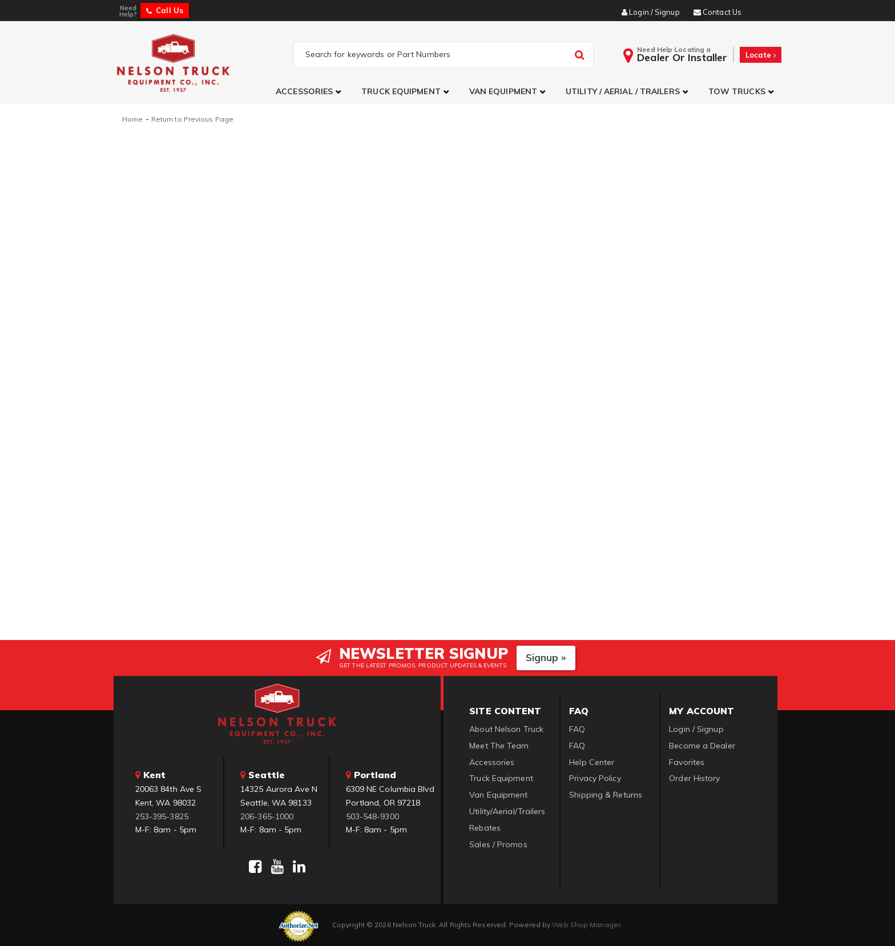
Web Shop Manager (586, 923)
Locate (760, 54)
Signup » (546, 656)
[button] (310, 91)
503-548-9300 (372, 815)
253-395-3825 (161, 815)
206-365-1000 (266, 815)
